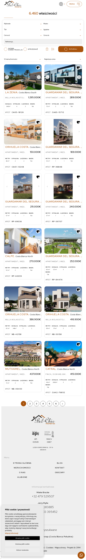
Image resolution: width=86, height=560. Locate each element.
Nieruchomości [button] (22, 468)
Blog (60, 463)
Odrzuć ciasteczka (22, 550)
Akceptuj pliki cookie (22, 538)
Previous (7, 77)
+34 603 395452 (46, 512)
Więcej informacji (11, 533)
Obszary (60, 472)
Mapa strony (60, 547)
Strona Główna (22, 463)
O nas (22, 472)
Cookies (49, 547)
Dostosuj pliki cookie (22, 544)
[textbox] (13, 23)
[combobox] (23, 24)
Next (39, 77)
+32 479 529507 (43, 496)
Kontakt (60, 468)
